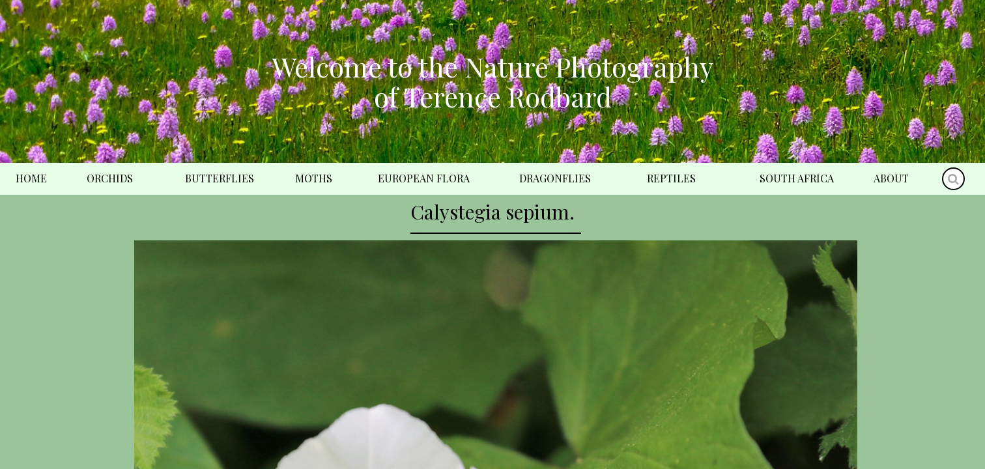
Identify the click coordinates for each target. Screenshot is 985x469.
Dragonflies (555, 178)
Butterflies (219, 178)
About (891, 178)
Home (31, 178)
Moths (313, 178)
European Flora (424, 178)
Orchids (110, 178)
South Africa (797, 178)
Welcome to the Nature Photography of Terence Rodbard (492, 81)
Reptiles (671, 178)
